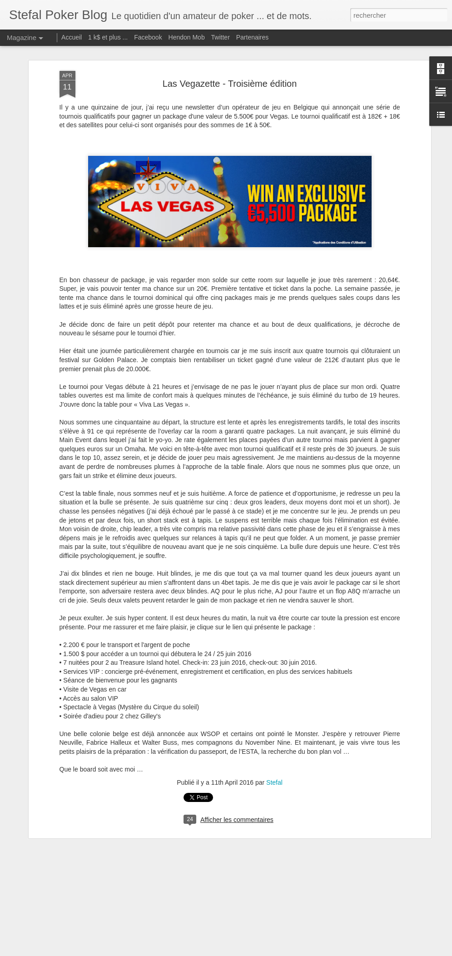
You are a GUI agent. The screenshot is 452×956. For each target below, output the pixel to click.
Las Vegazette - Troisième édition (230, 84)
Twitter (220, 37)
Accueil (71, 37)
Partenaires (252, 37)
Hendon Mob (187, 37)
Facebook (148, 37)
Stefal (274, 782)
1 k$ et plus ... (108, 37)
